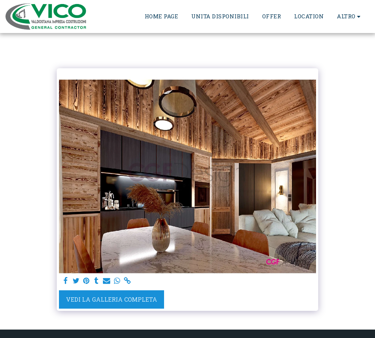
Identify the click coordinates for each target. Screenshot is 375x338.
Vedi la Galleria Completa (111, 299)
